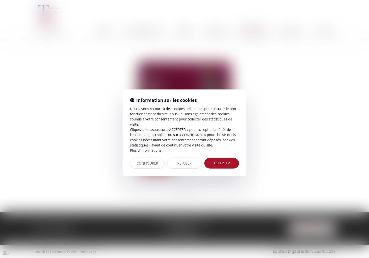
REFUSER (184, 163)
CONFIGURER (147, 163)
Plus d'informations (145, 150)
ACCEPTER (221, 163)
